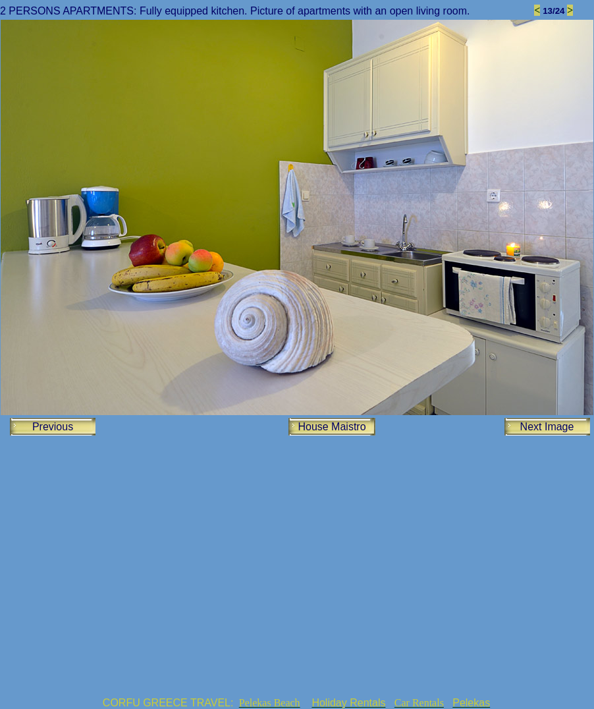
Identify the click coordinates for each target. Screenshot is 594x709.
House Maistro (331, 426)
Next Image (547, 426)
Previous (52, 426)
